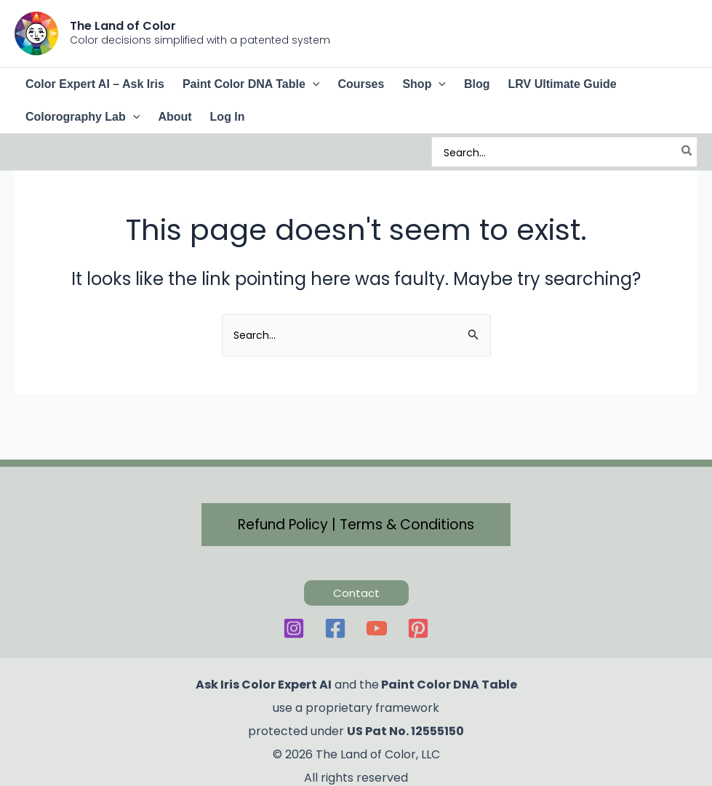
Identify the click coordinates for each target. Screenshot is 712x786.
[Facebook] (335, 628)
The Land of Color (123, 25)
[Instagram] (294, 628)
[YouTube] (377, 628)
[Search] (687, 152)
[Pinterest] (418, 628)
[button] (312, 84)
